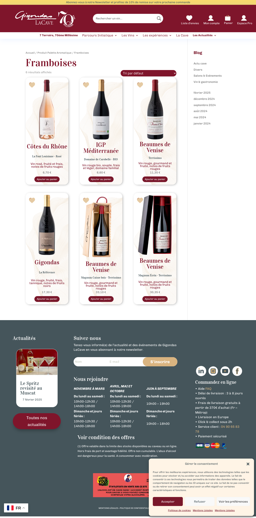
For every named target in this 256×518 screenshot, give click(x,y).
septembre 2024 (205, 105)
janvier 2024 (202, 123)
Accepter (167, 501)
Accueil (30, 52)
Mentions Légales (203, 510)
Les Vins (128, 35)
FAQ (208, 390)
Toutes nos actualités (36, 423)
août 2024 (200, 111)
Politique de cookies (179, 510)
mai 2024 (200, 117)
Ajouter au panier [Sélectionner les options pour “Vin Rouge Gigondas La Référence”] (47, 300)
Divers (198, 69)
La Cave (182, 35)
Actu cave (200, 63)
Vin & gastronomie (206, 82)
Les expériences (155, 35)
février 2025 (202, 92)
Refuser (199, 501)
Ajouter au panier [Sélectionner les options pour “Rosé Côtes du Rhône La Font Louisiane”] (47, 179)
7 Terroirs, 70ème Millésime (59, 35)
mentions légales (108, 510)
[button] (248, 464)
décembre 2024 (204, 99)
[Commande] (148, 73)
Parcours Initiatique (97, 35)
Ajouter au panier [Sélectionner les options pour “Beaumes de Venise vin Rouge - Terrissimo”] (155, 179)
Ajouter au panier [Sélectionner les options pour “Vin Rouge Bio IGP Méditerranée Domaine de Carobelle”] (101, 179)
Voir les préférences (233, 501)
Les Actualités (203, 35)
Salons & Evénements (208, 75)
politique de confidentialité (135, 510)
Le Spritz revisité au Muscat (31, 389)
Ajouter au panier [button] (101, 300)
